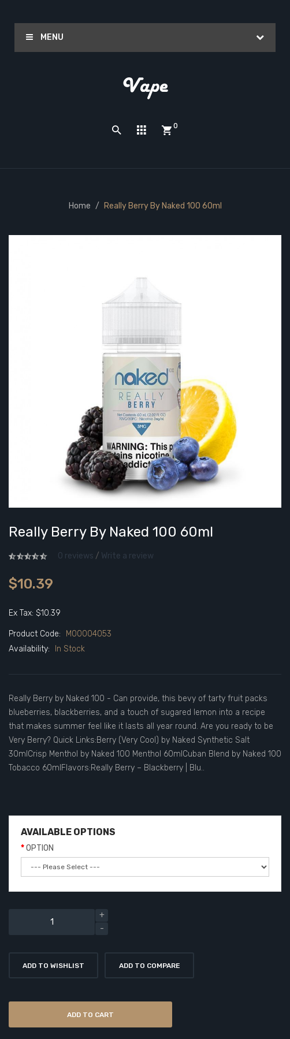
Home (80, 206)
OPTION (40, 848)
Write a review (127, 556)
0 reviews (76, 556)
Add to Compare (149, 966)
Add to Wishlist (53, 966)
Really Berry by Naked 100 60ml (163, 206)
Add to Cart (90, 1015)
